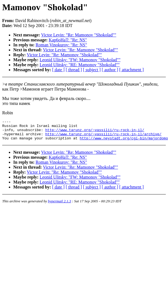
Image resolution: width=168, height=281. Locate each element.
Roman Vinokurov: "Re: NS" (61, 45)
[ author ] (110, 69)
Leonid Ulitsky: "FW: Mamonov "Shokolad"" (80, 59)
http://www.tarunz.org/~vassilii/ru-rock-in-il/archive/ (103, 137)
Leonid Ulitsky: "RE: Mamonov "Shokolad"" (80, 64)
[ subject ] (92, 69)
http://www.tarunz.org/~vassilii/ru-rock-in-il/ (94, 132)
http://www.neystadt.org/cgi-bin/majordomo (124, 142)
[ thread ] (74, 69)
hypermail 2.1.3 (59, 205)
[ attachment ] (131, 69)
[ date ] (58, 69)
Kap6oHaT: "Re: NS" (68, 40)
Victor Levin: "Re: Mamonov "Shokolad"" (78, 35)
